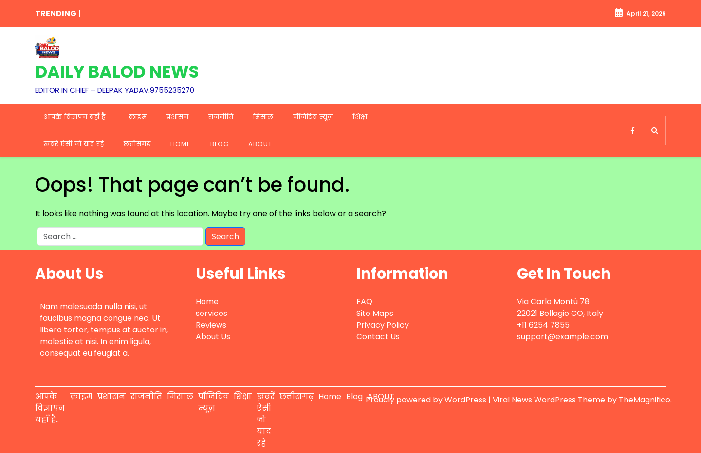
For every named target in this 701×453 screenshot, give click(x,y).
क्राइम (138, 117)
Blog (219, 144)
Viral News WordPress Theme (550, 399)
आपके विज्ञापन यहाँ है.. (77, 117)
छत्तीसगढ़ (137, 144)
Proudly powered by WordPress (427, 399)
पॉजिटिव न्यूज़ (313, 117)
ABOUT (260, 144)
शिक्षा (360, 117)
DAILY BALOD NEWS (117, 72)
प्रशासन (177, 117)
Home (180, 144)
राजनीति (221, 117)
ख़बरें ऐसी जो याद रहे (74, 144)
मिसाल (263, 117)
